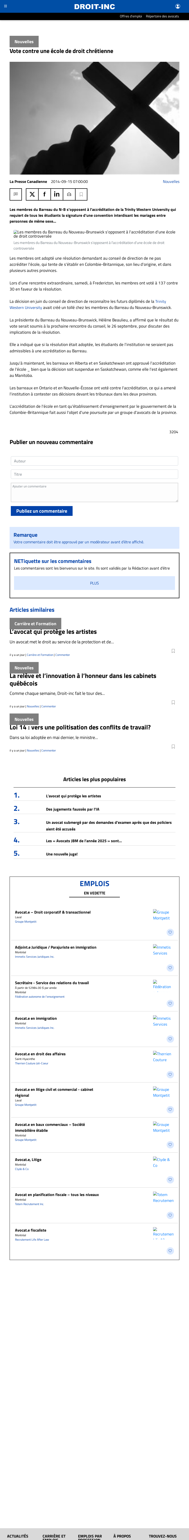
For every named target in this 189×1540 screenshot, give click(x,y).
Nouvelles (171, 181)
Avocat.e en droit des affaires (40, 1010)
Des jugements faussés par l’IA (72, 790)
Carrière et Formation (40, 635)
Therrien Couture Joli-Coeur (31, 1019)
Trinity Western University (36, 282)
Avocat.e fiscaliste (30, 1155)
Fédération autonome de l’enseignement (39, 965)
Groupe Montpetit (25, 902)
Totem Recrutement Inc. (29, 1135)
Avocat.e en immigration (36, 980)
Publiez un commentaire (41, 492)
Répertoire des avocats (162, 16)
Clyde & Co (22, 1106)
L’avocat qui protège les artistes (73, 777)
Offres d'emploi (131, 16)
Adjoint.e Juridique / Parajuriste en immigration (55, 922)
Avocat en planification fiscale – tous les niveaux (57, 1126)
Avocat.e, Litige (28, 1097)
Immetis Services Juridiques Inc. (34, 931)
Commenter (62, 635)
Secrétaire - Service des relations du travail (52, 951)
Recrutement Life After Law (32, 1165)
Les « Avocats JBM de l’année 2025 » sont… (84, 822)
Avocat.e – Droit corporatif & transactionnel (53, 893)
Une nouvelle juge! (62, 835)
